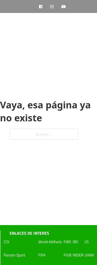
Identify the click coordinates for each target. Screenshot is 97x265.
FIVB (67, 255)
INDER (78, 255)
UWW (89, 255)
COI (6, 242)
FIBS (67, 242)
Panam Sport (14, 255)
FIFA (42, 255)
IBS (75, 242)
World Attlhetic (50, 242)
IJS (87, 242)
